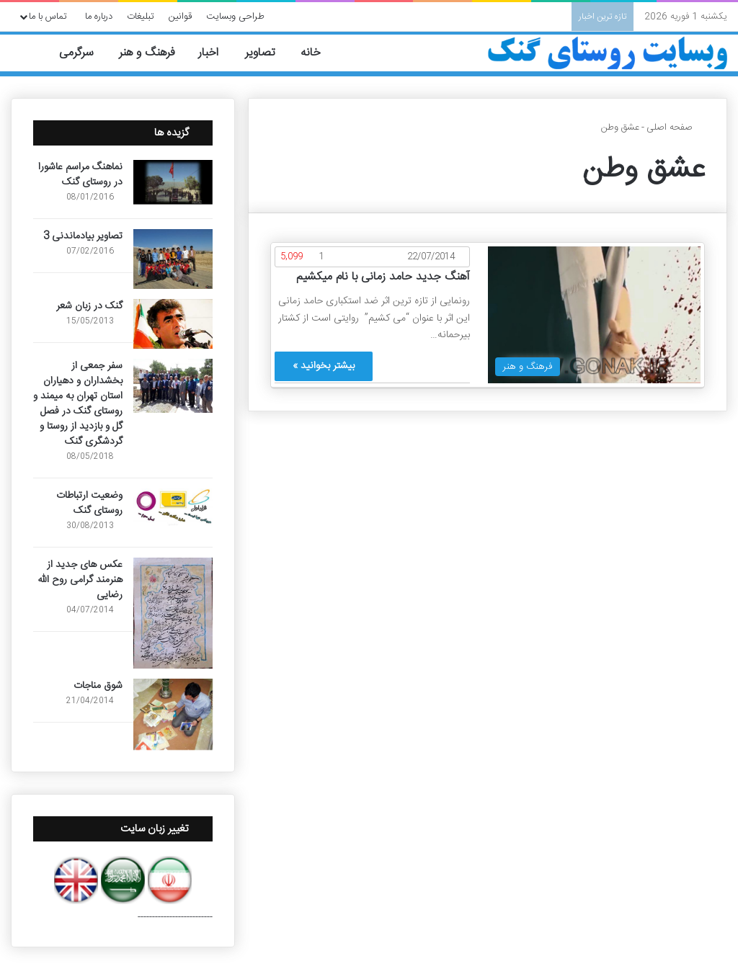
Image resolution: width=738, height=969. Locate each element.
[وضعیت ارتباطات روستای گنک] (173, 507)
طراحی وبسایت (235, 16)
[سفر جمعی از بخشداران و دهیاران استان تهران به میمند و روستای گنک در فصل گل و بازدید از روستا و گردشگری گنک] (173, 386)
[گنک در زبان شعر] (173, 324)
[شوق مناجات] (173, 714)
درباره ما (98, 16)
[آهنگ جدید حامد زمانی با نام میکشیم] (594, 314)
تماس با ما (48, 16)
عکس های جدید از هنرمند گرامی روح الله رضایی (80, 580)
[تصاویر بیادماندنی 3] (173, 259)
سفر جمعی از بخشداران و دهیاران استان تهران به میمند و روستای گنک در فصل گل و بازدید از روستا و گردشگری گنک (78, 403)
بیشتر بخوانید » (324, 366)
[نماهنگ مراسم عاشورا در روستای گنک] (173, 182)
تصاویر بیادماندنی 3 (83, 236)
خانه (319, 53)
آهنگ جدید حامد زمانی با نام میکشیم (383, 277)
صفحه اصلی (675, 127)
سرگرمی (84, 53)
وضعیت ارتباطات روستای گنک (89, 503)
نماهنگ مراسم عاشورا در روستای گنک (80, 174)
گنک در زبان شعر (89, 306)
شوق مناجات (98, 686)
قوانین (180, 16)
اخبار (216, 53)
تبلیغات (140, 16)
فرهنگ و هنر (153, 53)
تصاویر (267, 53)
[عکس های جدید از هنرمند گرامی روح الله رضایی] (173, 613)
